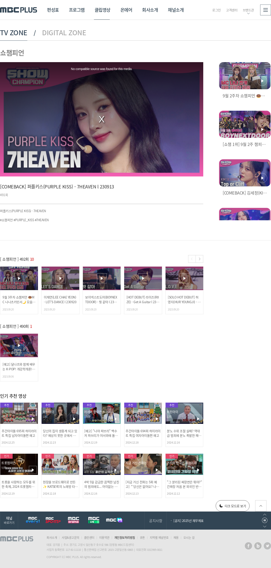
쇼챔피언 (12, 52)
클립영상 (102, 10)
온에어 (126, 10)
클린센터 (89, 537)
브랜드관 (248, 10)
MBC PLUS (18, 10)
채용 (176, 537)
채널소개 (176, 10)
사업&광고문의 (70, 537)
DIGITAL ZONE (64, 32)
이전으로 (265, 515)
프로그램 (77, 10)
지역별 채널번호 (159, 537)
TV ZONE (13, 32)
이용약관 (104, 537)
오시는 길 (189, 537)
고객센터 (231, 10)
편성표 (53, 10)
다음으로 (265, 526)
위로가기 (260, 506)
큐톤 (142, 537)
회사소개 (150, 10)
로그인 (216, 10)
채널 (9, 520)
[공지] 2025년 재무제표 (188, 520)
